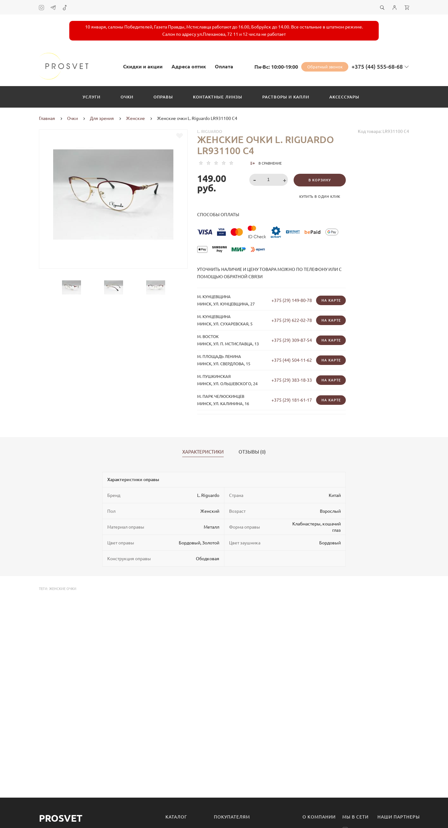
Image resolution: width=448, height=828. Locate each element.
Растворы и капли (285, 97)
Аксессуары (344, 97)
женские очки (62, 589)
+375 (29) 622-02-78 (291, 320)
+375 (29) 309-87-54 (291, 340)
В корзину (319, 180)
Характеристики (203, 452)
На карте (331, 300)
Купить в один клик (319, 196)
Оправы (163, 97)
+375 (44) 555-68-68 (377, 66)
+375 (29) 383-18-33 (291, 380)
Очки (127, 97)
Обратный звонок (325, 67)
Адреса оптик (188, 66)
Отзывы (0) (252, 452)
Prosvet (60, 818)
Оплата (224, 66)
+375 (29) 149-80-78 (291, 300)
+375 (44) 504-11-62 (291, 360)
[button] (285, 180)
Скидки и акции (143, 66)
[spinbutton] (269, 180)
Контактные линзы (217, 97)
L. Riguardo (209, 131)
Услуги (92, 97)
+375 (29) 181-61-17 (291, 400)
